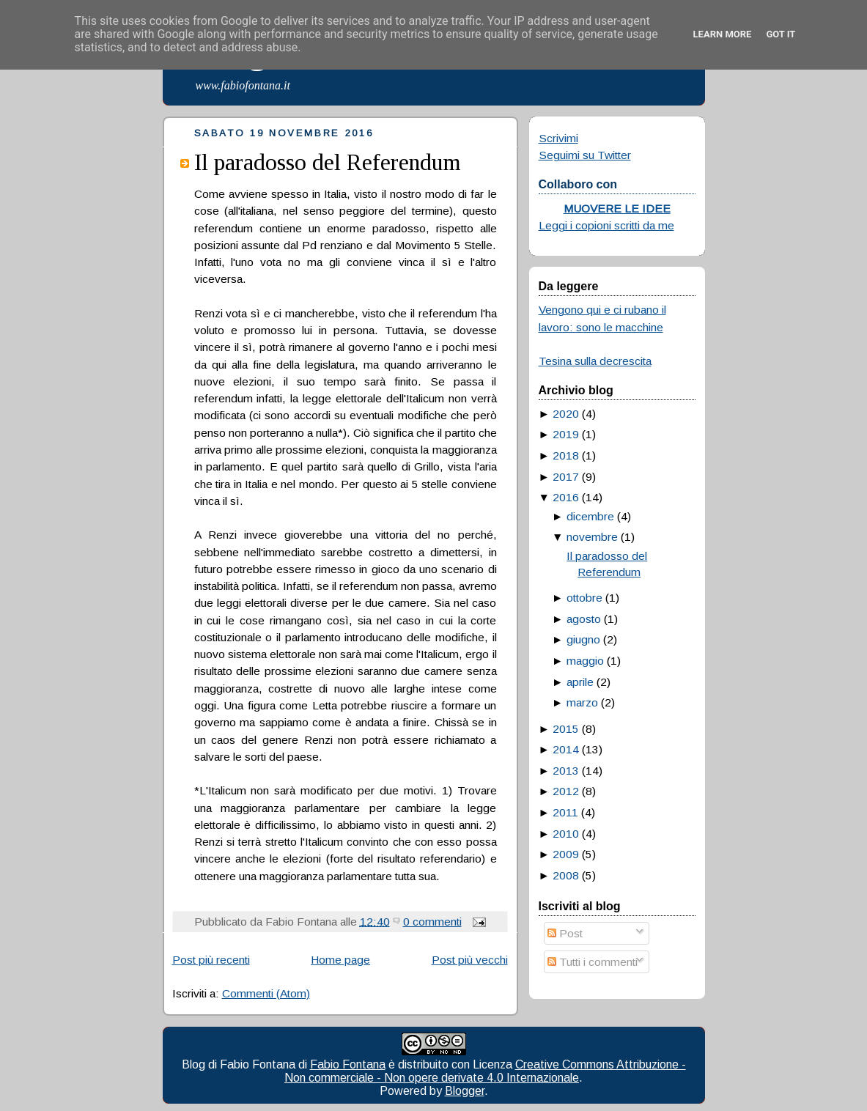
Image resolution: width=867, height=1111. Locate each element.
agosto (584, 619)
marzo (582, 702)
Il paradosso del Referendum (327, 162)
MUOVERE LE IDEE (617, 208)
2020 (566, 413)
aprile (580, 682)
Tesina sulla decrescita (595, 361)
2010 (566, 833)
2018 (566, 455)
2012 (566, 791)
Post (565, 933)
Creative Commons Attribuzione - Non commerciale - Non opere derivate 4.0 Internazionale (485, 1071)
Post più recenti (211, 959)
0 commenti (432, 921)
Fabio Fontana (347, 1064)
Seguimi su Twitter (585, 155)
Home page (340, 959)
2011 (565, 812)
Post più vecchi (470, 959)
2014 (566, 749)
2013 (566, 770)
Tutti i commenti (592, 962)
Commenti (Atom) (266, 993)
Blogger (464, 1091)
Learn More (722, 34)
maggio (585, 660)
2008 (566, 875)
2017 (566, 476)
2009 (566, 854)
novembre (592, 537)
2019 (566, 434)
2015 (566, 729)
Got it (780, 34)
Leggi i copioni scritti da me (606, 225)
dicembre (590, 516)
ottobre (584, 597)
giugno (583, 639)
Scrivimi (558, 138)
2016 (566, 497)
